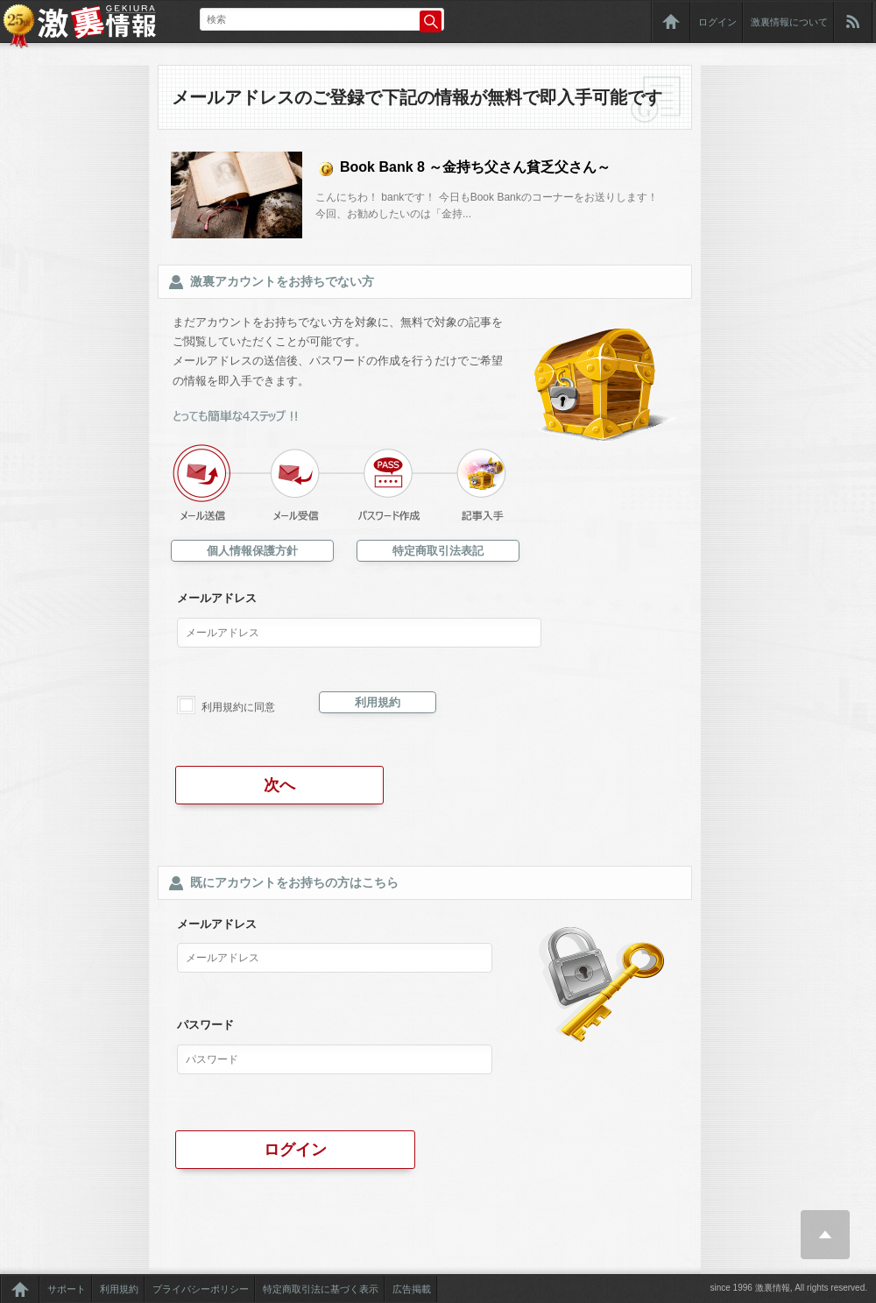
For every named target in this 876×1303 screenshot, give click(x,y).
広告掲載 (411, 1289)
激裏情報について (789, 22)
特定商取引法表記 (438, 550)
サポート (66, 1289)
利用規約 (377, 702)
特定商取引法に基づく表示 (320, 1289)
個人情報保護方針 (252, 550)
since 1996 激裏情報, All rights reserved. (788, 1287)
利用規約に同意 (238, 707)
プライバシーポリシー (200, 1289)
